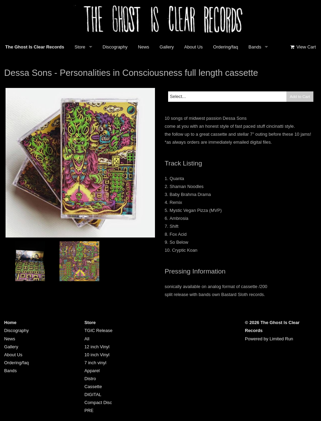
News (143, 47)
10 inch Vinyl (96, 354)
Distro (90, 378)
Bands (254, 47)
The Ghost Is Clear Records (34, 47)
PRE (88, 410)
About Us (193, 47)
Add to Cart (300, 97)
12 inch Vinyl (96, 346)
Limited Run (281, 338)
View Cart (303, 47)
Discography (115, 47)
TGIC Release (98, 330)
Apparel (92, 370)
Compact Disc (98, 402)
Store (80, 47)
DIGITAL (92, 394)
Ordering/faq (225, 47)
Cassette (93, 386)
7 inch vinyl (95, 362)
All (86, 338)
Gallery (166, 47)
